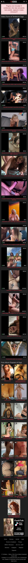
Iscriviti (17, 539)
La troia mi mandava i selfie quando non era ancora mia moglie (20, 382)
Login (22, 539)
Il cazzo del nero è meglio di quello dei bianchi (14, 244)
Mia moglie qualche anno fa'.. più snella (20, 497)
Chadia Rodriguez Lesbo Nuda (7, 458)
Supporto (14, 550)
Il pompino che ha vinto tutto (14, 336)
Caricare (11, 539)
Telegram (21, 547)
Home (5, 539)
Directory (7, 547)
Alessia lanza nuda (20, 400)
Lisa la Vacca (7, 400)
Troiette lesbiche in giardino (14, 267)
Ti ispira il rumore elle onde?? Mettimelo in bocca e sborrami (14, 199)
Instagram (13, 547)
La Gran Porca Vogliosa (20, 457)
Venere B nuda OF (7, 438)
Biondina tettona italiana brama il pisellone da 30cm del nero (14, 130)
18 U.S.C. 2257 (19, 544)
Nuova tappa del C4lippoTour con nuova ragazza (14, 313)
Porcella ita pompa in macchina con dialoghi (14, 107)
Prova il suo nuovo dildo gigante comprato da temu (14, 61)
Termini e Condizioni (11, 542)
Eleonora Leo (7, 380)
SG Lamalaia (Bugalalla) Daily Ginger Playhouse (14, 516)
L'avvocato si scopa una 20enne (14, 290)
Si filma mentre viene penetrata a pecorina (14, 175)
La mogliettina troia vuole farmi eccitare (20, 478)
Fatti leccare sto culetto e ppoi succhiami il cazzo (14, 84)
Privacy (20, 542)
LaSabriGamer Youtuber (7, 496)
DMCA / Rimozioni (9, 544)
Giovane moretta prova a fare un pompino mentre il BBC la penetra (14, 153)
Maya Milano (20, 419)
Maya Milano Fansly (20, 438)
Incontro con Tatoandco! (7, 419)
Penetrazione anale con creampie (14, 359)
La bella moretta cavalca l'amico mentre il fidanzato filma (14, 39)
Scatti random (7, 477)
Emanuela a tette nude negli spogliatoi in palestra (14, 221)
